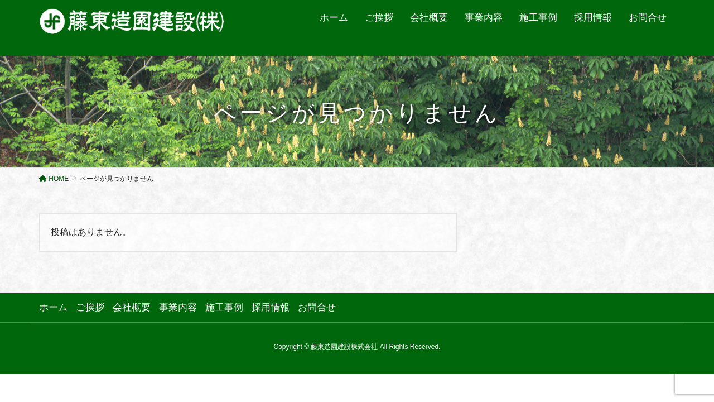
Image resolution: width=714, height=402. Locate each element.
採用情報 (271, 307)
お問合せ (317, 307)
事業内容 (178, 307)
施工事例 (224, 307)
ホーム (53, 307)
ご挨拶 (90, 307)
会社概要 (132, 307)
